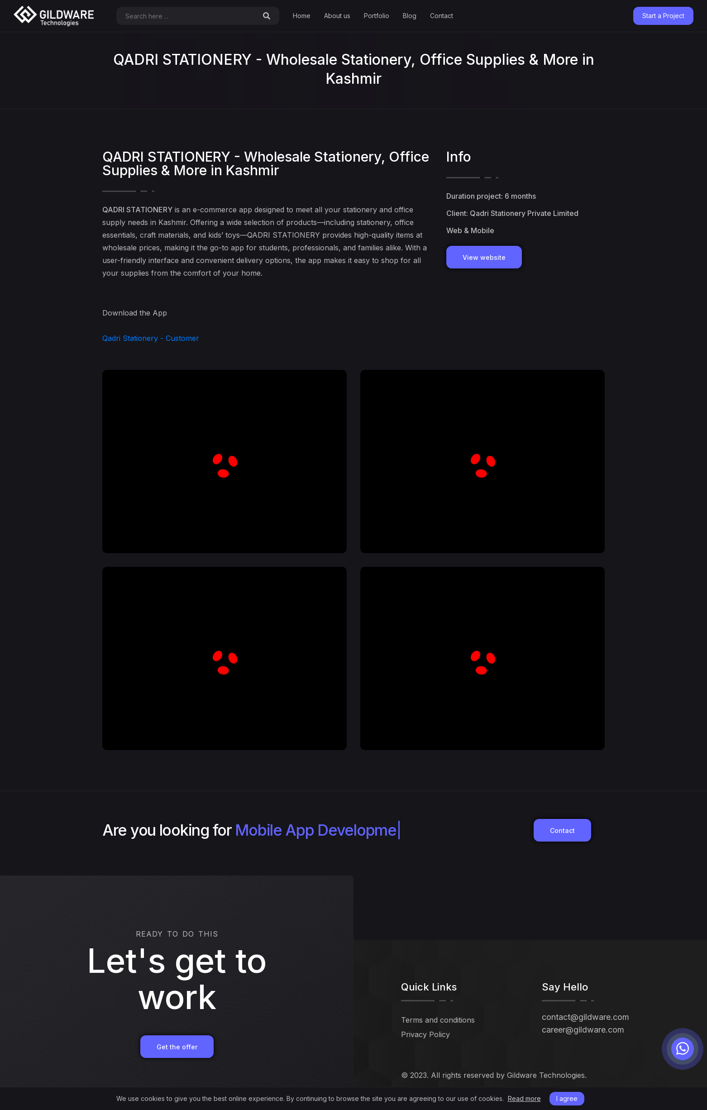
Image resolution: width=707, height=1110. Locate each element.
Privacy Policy (425, 1034)
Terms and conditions (438, 1019)
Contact (441, 15)
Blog (409, 15)
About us (337, 15)
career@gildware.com (583, 1029)
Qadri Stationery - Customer (150, 338)
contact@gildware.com (585, 1017)
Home (302, 15)
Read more (524, 1098)
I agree (567, 1098)
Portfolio (376, 15)
